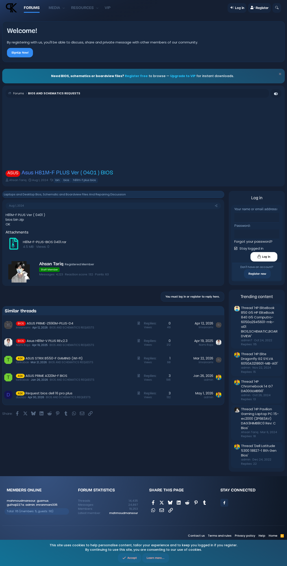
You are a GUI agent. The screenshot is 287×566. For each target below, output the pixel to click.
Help (262, 535)
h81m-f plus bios (84, 180)
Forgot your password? (253, 241)
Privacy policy (245, 535)
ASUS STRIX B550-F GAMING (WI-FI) (54, 358)
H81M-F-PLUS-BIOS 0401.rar (44, 242)
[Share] (216, 205)
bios (66, 180)
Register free (136, 76)
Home (273, 535)
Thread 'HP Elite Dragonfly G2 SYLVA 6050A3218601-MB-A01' (259, 358)
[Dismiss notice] (279, 74)
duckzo (21, 397)
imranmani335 (46, 504)
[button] (64, 8)
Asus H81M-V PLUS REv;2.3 (47, 340)
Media (54, 8)
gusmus (42, 500)
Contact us (196, 535)
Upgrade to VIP (183, 76)
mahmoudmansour (21, 500)
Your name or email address (255, 209)
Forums (32, 8)
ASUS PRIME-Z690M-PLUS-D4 (50, 323)
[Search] (276, 8)
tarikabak (22, 362)
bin (57, 180)
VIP (108, 8)
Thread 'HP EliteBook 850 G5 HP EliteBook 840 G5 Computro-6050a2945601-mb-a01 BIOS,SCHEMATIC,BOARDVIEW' (259, 321)
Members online (24, 490)
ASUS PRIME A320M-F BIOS (46, 375)
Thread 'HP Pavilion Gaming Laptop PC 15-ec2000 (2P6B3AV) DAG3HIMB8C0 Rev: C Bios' (260, 418)
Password (242, 225)
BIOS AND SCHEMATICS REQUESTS (72, 327)
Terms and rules (219, 535)
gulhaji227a (15, 504)
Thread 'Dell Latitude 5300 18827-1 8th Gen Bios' (258, 450)
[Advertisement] (143, 133)
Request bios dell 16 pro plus (49, 393)
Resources (82, 8)
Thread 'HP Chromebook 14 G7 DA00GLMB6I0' (257, 386)
